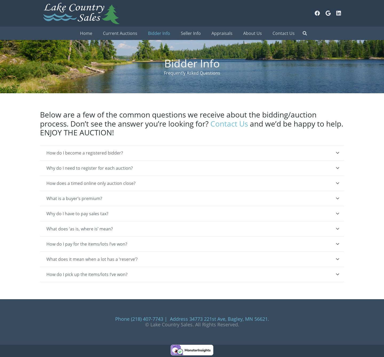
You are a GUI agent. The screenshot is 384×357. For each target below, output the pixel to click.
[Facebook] (317, 13)
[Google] (328, 13)
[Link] (81, 13)
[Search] (304, 33)
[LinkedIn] (338, 13)
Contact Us (229, 124)
